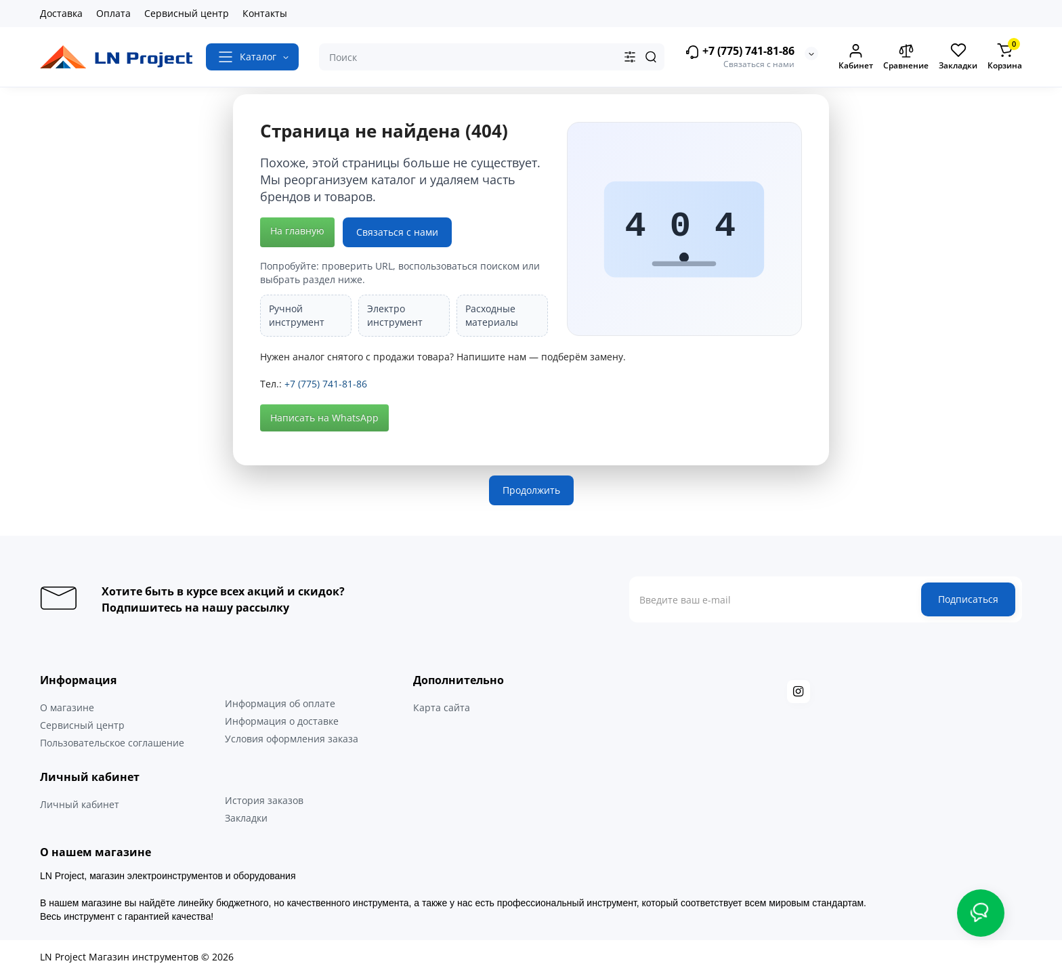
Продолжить (531, 490)
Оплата (113, 13)
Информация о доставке (282, 721)
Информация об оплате (280, 703)
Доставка (61, 13)
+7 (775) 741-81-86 (739, 52)
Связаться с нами (397, 232)
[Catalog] (252, 56)
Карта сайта (441, 707)
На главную (297, 230)
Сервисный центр (186, 13)
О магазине (67, 707)
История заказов (264, 800)
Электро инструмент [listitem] (395, 315)
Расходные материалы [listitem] (491, 315)
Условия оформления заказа (291, 738)
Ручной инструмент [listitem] (296, 315)
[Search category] (630, 57)
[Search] (651, 57)
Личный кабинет (79, 804)
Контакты (264, 13)
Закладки (246, 817)
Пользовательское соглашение (112, 742)
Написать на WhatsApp (324, 417)
